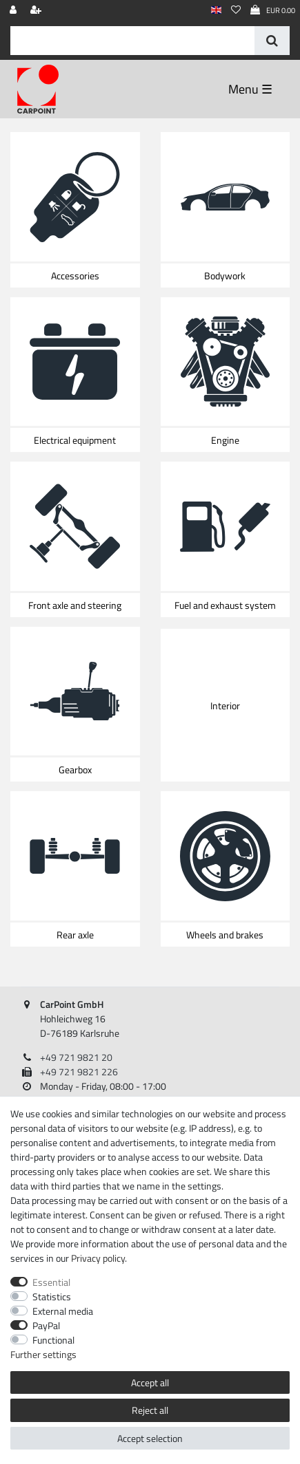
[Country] (216, 10)
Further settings (43, 1354)
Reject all (150, 1410)
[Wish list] (236, 10)
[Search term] (132, 40)
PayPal (46, 1325)
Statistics (51, 1296)
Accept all (150, 1382)
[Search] (272, 40)
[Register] (37, 10)
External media (62, 1311)
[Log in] (14, 10)
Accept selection (150, 1438)
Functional (53, 1340)
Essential (51, 1282)
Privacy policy (98, 1258)
